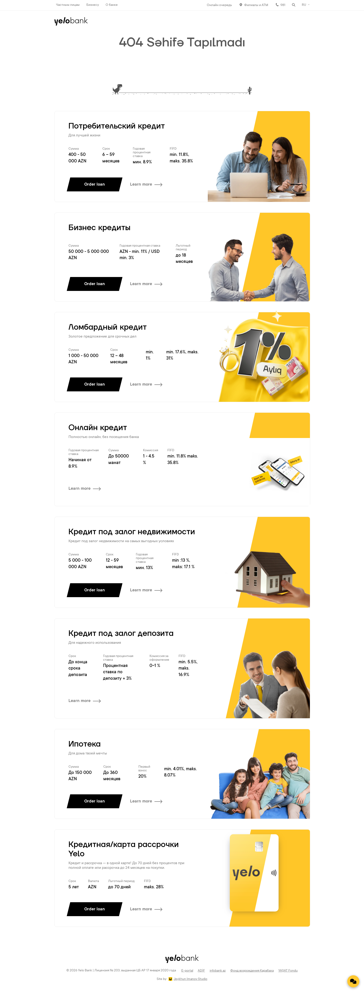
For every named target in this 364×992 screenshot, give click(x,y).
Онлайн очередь (219, 5)
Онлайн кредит (97, 428)
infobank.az (218, 971)
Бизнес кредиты (99, 228)
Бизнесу (92, 5)
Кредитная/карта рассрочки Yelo (123, 849)
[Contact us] (353, 981)
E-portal (187, 971)
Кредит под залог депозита (121, 633)
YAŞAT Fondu (288, 971)
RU (304, 5)
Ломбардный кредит (107, 327)
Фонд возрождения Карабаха (252, 971)
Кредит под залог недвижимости (131, 532)
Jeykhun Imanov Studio (190, 979)
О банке (112, 5)
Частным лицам (68, 5)
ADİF (201, 971)
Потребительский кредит (116, 126)
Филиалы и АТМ (256, 5)
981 (282, 5)
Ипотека (84, 744)
